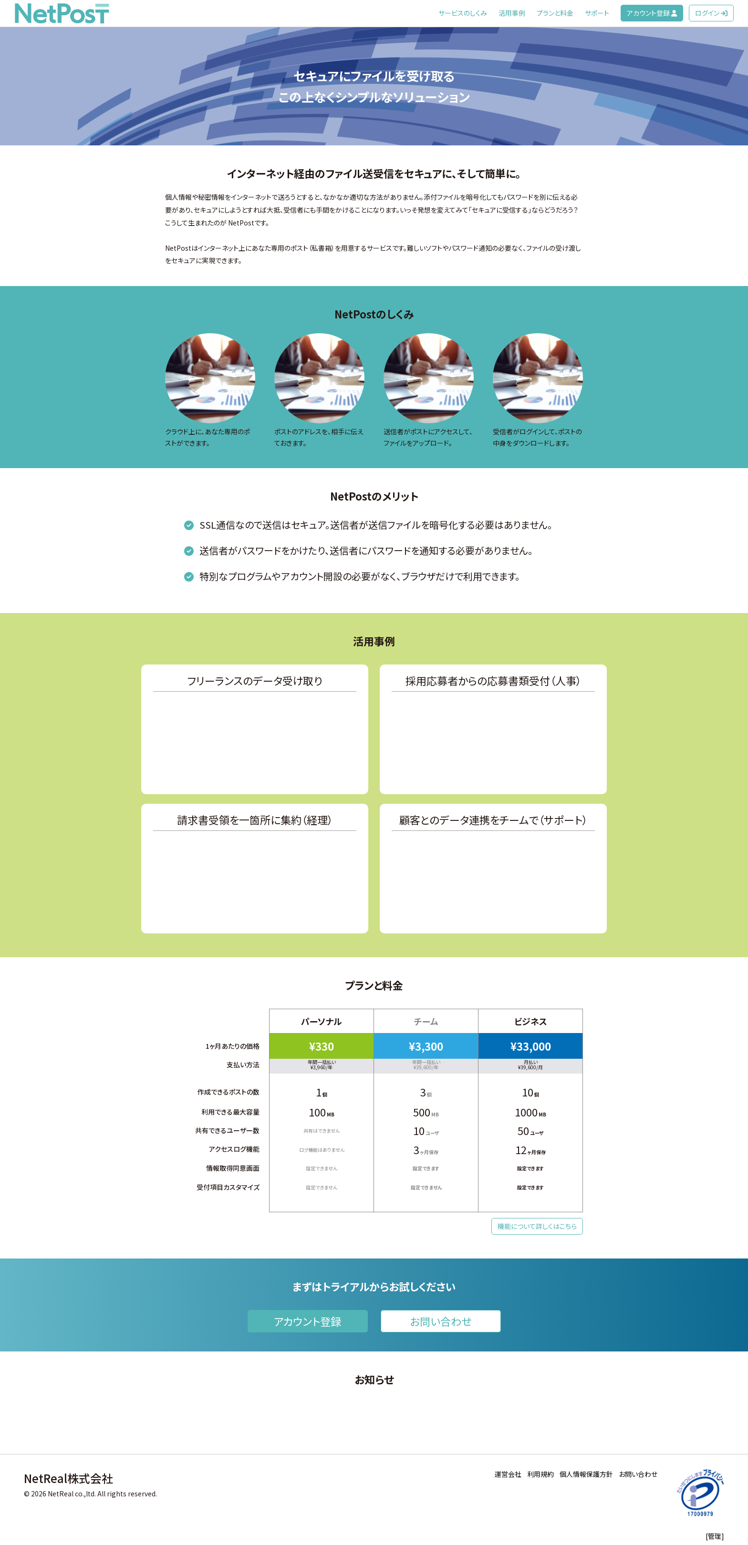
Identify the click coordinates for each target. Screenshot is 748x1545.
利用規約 (540, 1474)
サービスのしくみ (462, 13)
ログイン (711, 13)
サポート (597, 13)
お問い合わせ (440, 1321)
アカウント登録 (652, 13)
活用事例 (512, 13)
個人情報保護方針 (586, 1474)
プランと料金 (555, 13)
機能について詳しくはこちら (537, 1226)
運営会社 (508, 1474)
